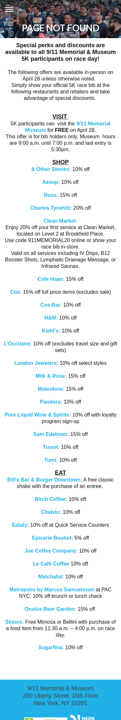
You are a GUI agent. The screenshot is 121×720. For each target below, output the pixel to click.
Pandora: (52, 402)
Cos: (16, 292)
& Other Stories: (51, 169)
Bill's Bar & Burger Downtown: (44, 479)
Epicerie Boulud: (52, 538)
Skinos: (14, 622)
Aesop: (51, 182)
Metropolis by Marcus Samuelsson (51, 589)
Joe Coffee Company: (51, 551)
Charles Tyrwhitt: (51, 208)
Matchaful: (51, 576)
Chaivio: (51, 512)
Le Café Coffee (51, 563)
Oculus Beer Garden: (51, 609)
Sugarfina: (51, 647)
